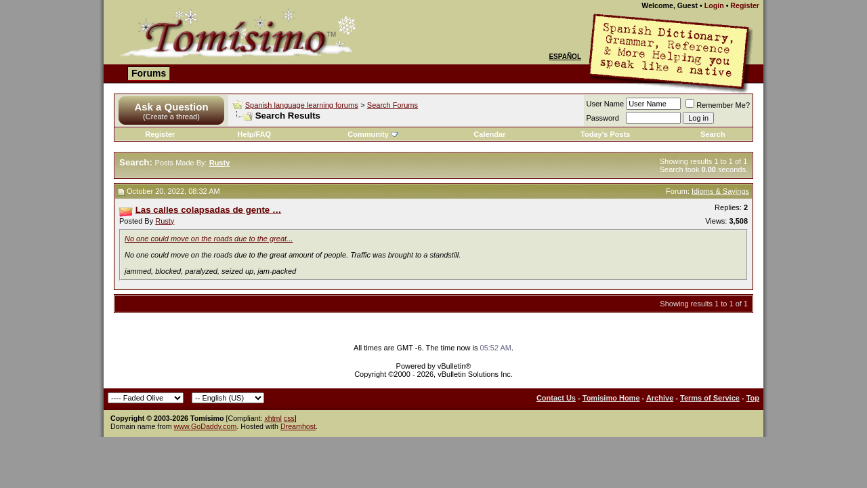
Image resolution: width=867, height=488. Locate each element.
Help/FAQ (255, 134)
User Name (606, 104)
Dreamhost (298, 426)
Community (372, 134)
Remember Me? (717, 105)
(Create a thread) (171, 117)
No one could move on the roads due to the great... (209, 239)
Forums (148, 73)
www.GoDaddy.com (205, 426)
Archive (659, 398)
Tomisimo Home (611, 398)
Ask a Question (171, 107)
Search (712, 134)
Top (752, 398)
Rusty (164, 221)
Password (603, 118)
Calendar (489, 134)
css (289, 418)
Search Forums (392, 105)
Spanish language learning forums (301, 105)
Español (565, 56)
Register (744, 5)
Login (714, 5)
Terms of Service (710, 398)
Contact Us (556, 398)
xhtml (272, 418)
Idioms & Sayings (720, 191)
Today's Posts (605, 134)
